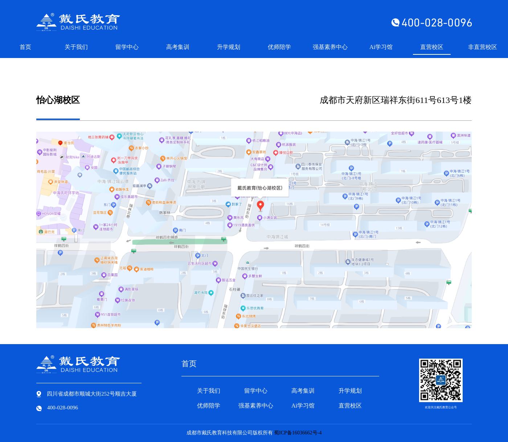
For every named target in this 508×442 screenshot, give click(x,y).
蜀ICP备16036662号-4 (297, 432)
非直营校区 (482, 47)
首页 (25, 47)
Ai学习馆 (381, 47)
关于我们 (76, 47)
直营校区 (431, 47)
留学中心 (127, 47)
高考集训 (177, 47)
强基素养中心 (330, 47)
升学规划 (228, 47)
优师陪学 (279, 47)
